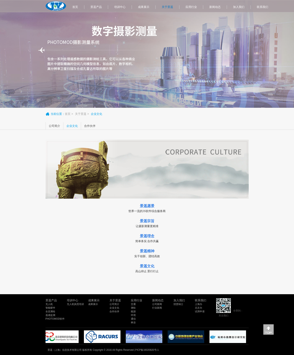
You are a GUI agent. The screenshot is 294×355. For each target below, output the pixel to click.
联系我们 (262, 7)
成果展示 (143, 7)
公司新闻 (157, 304)
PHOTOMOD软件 (55, 318)
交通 (133, 304)
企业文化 (72, 125)
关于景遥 (167, 7)
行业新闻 (157, 307)
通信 (133, 318)
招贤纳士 (178, 304)
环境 (133, 315)
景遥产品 (96, 7)
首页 (75, 7)
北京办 (198, 307)
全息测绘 (50, 311)
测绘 (133, 307)
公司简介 (54, 125)
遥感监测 (50, 315)
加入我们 (238, 7)
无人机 (49, 304)
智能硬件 (50, 307)
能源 (133, 311)
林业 (133, 322)
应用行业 (191, 7)
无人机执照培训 (75, 304)
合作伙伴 (89, 125)
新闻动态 (215, 7)
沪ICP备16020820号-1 (146, 349)
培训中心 (120, 7)
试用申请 (200, 311)
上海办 (198, 304)
